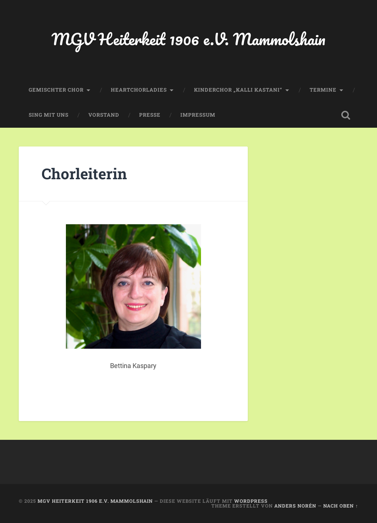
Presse (150, 115)
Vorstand (103, 115)
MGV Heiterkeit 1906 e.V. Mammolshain (188, 39)
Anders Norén (295, 506)
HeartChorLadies (139, 89)
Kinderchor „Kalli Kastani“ (238, 89)
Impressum (197, 115)
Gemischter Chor (56, 89)
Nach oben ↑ (340, 506)
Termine (323, 89)
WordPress (251, 501)
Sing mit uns (48, 115)
